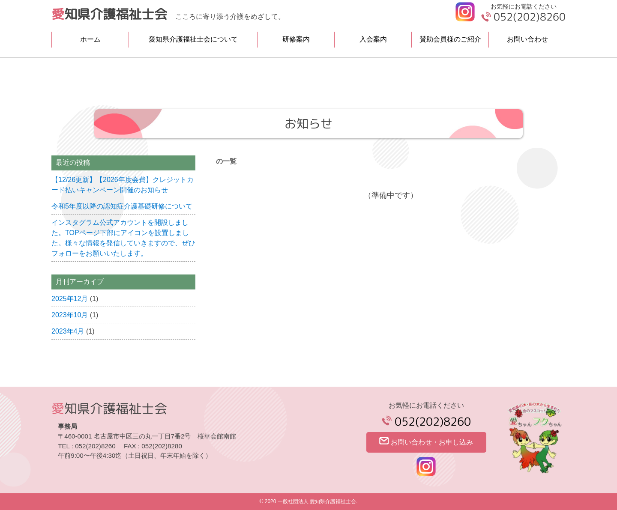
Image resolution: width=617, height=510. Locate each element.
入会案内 (373, 39)
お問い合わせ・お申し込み (426, 441)
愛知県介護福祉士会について (193, 39)
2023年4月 (67, 331)
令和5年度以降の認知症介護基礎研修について (121, 206)
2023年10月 (69, 315)
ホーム (90, 39)
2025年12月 (69, 298)
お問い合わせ (527, 39)
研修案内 (296, 39)
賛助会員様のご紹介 (450, 39)
